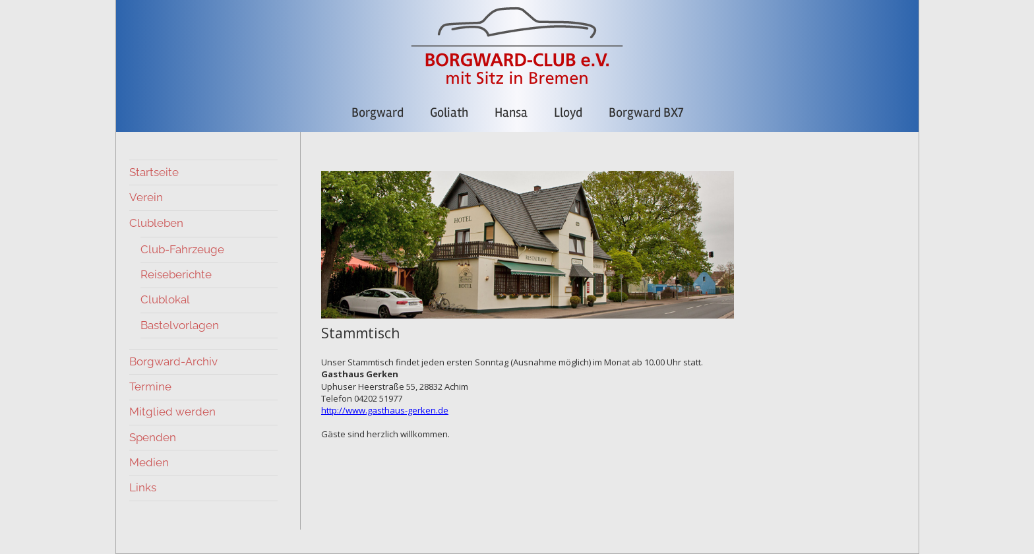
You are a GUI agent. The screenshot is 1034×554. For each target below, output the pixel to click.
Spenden (152, 437)
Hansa (511, 112)
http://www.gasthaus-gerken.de (384, 410)
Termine (150, 386)
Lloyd (568, 112)
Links (142, 487)
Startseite (154, 172)
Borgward (377, 112)
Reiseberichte (176, 274)
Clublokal (165, 299)
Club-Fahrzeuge (182, 249)
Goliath (449, 112)
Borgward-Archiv (173, 361)
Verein (146, 197)
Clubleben (156, 223)
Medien (149, 462)
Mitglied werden (172, 411)
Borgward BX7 (646, 112)
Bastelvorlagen (179, 325)
